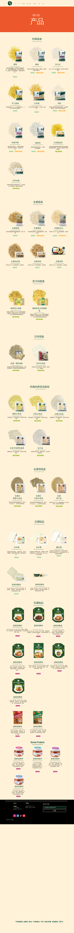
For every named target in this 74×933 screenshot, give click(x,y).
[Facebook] (17, 815)
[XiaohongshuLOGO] (24, 815)
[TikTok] (21, 815)
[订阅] (54, 810)
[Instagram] (14, 815)
